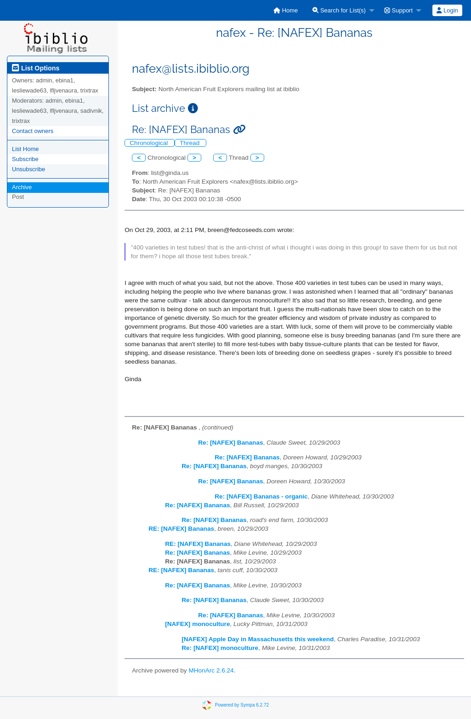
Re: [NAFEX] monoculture (220, 647)
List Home (25, 148)
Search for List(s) (339, 10)
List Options (35, 68)
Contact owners (32, 131)
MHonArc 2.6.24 (210, 670)
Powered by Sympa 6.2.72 (242, 704)
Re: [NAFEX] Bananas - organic (261, 496)
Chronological (150, 142)
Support (398, 10)
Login (447, 10)
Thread (190, 142)
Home (285, 10)
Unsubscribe (28, 169)
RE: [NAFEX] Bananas (181, 528)
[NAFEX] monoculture (197, 623)
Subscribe (25, 159)
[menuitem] (285, 10)
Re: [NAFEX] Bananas (230, 442)
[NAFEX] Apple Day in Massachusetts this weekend (258, 639)
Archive (22, 187)
